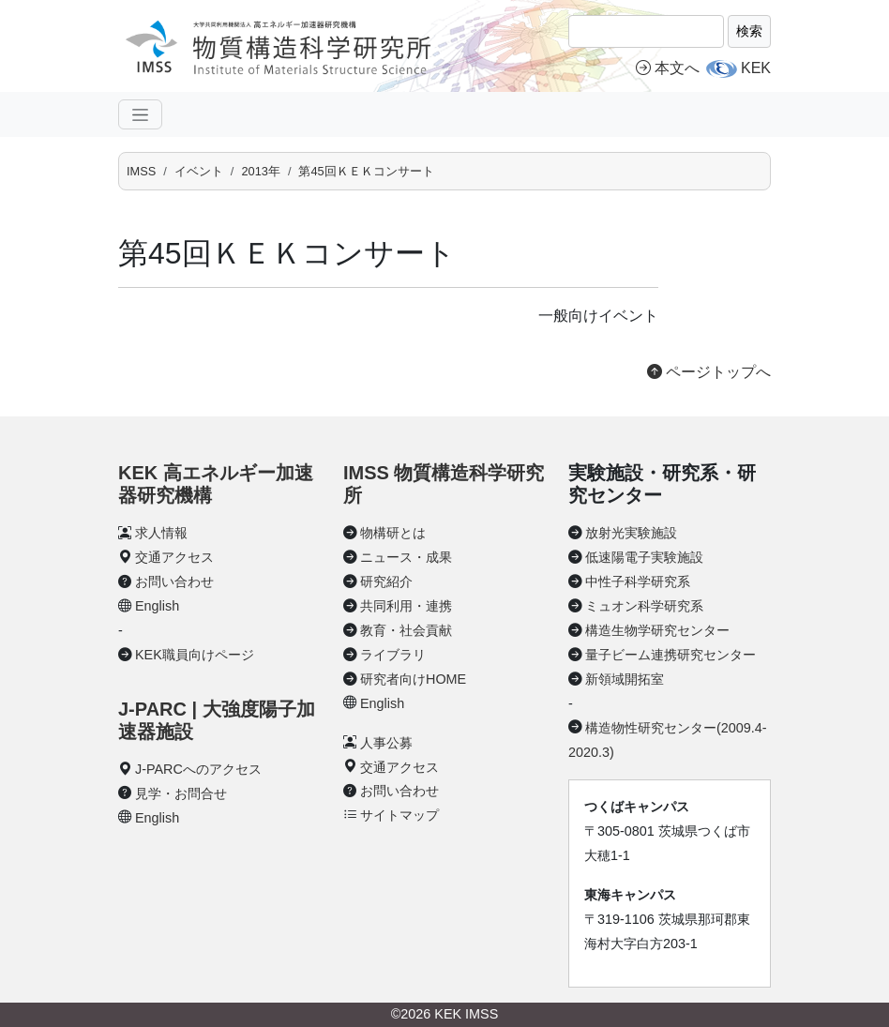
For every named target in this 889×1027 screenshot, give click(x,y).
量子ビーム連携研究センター (670, 654)
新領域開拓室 (624, 679)
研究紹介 (386, 581)
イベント (198, 171)
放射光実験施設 (631, 532)
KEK (756, 68)
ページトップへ (709, 372)
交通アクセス (174, 557)
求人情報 (161, 532)
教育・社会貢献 (406, 630)
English (157, 605)
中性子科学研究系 (637, 581)
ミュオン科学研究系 (644, 605)
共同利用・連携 (406, 605)
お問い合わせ (174, 581)
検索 (749, 30)
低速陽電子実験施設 (644, 557)
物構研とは (393, 532)
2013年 (260, 171)
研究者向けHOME (413, 679)
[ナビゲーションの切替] (140, 114)
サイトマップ (399, 815)
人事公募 (386, 742)
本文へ (668, 68)
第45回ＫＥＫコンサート (365, 171)
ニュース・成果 (406, 557)
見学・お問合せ (181, 793)
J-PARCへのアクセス (198, 769)
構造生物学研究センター (657, 630)
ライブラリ (393, 654)
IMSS (141, 171)
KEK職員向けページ (194, 654)
